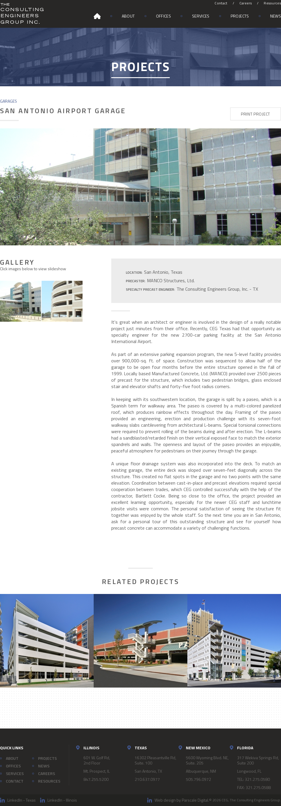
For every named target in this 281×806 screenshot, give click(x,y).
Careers (245, 3)
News (275, 16)
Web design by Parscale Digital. (182, 800)
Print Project (255, 114)
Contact (221, 3)
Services (201, 16)
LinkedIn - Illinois (62, 800)
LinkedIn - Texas (21, 800)
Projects (240, 16)
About (128, 16)
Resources (272, 3)
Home (97, 16)
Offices (163, 16)
